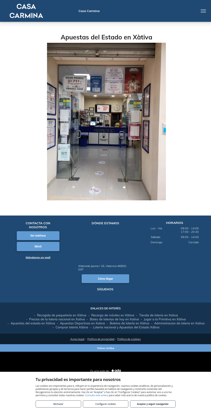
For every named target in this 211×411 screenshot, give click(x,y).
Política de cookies (129, 339)
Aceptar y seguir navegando (152, 404)
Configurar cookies (105, 404)
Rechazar (58, 404)
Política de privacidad (100, 339)
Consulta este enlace (96, 395)
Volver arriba (105, 348)
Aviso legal (77, 339)
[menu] (203, 11)
